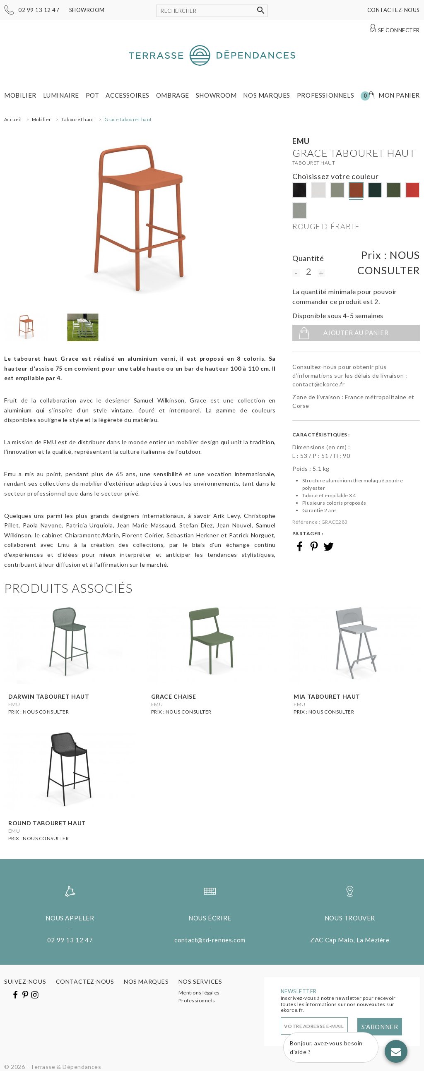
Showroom (87, 10)
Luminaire (61, 95)
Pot (92, 95)
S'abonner (379, 1026)
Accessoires (127, 95)
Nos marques (266, 95)
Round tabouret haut (47, 823)
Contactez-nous (393, 10)
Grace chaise (173, 696)
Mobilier (20, 95)
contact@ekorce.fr (318, 384)
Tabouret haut (313, 163)
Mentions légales (199, 993)
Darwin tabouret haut (48, 696)
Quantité (308, 258)
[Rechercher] (212, 11)
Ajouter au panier (355, 332)
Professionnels (325, 95)
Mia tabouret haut (327, 696)
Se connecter (399, 30)
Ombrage (172, 95)
